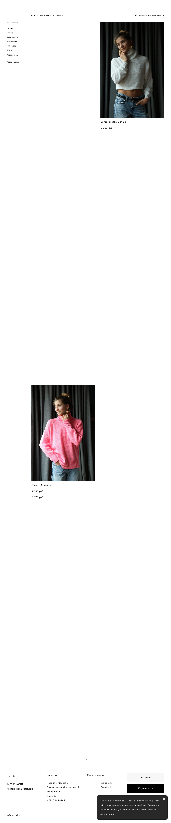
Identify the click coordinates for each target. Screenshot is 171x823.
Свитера (11, 32)
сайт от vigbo (13, 815)
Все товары (12, 22)
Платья (10, 27)
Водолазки (12, 41)
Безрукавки (12, 36)
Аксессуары (12, 54)
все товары (45, 15)
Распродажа (13, 61)
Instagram (106, 783)
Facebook (106, 787)
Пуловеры (12, 45)
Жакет (9, 50)
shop (33, 15)
